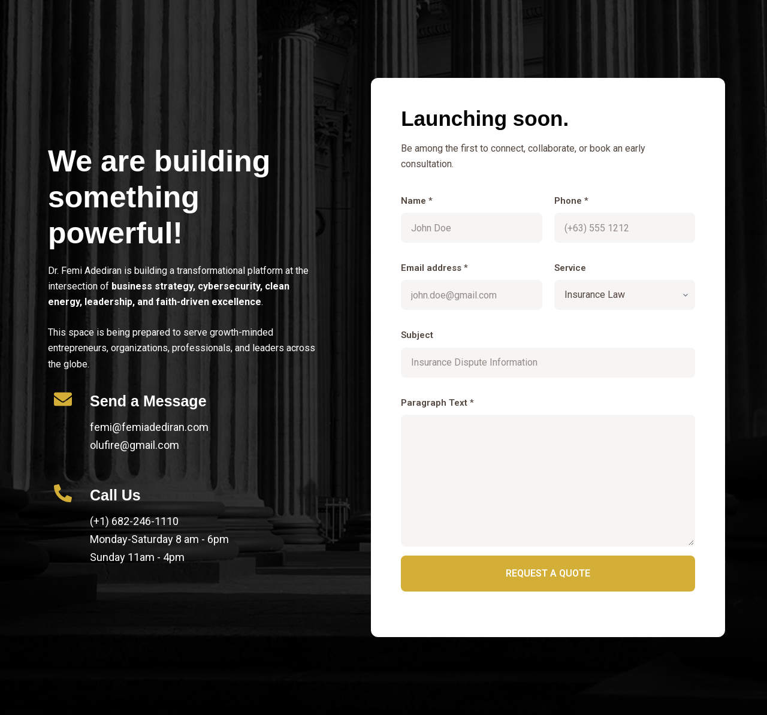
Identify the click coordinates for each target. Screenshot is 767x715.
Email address (434, 268)
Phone (571, 200)
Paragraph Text (437, 402)
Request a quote (548, 573)
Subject (417, 335)
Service (570, 268)
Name (417, 200)
